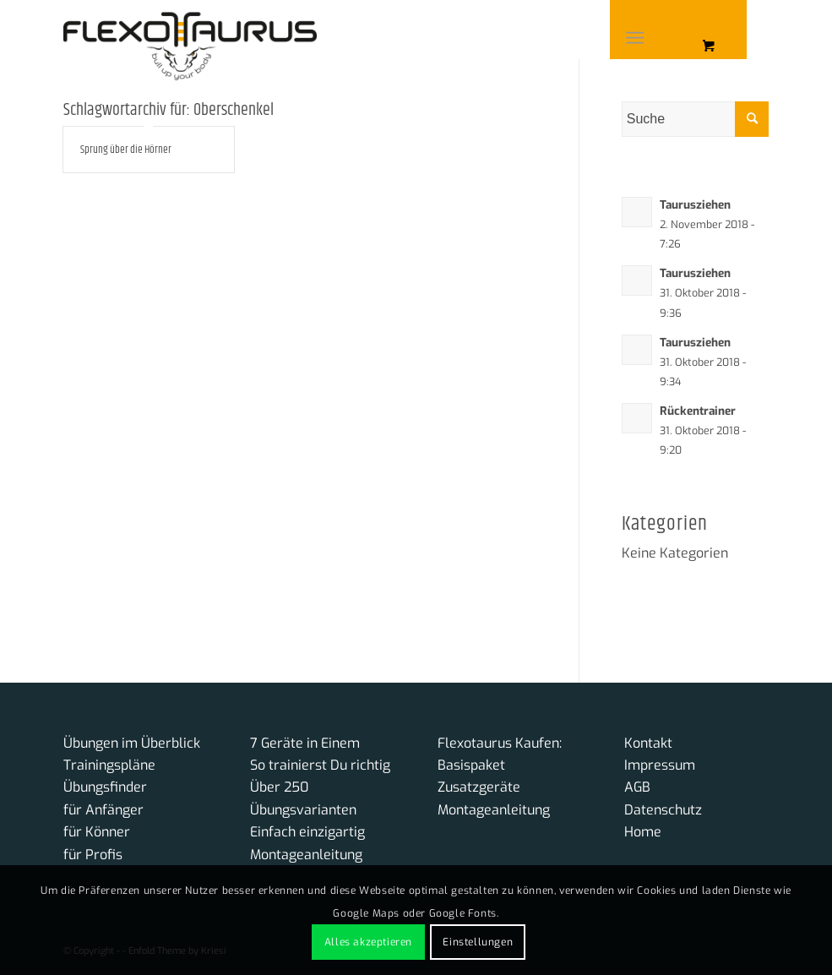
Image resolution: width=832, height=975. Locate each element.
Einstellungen (478, 942)
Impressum (659, 765)
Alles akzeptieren (368, 942)
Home (642, 832)
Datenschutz (663, 810)
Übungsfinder (105, 787)
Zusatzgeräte (479, 787)
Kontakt (648, 743)
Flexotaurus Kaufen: (500, 743)
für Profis (92, 854)
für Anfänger (103, 810)
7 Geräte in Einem (305, 743)
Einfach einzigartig (307, 832)
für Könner (96, 832)
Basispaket (471, 765)
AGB (637, 787)
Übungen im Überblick (131, 743)
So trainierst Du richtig (320, 765)
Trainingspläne (109, 765)
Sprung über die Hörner (125, 149)
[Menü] (635, 38)
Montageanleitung (306, 854)
